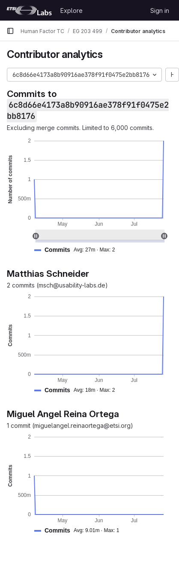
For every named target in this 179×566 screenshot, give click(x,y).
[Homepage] (29, 10)
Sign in (159, 10)
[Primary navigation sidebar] (10, 31)
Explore (71, 10)
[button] (78, 249)
